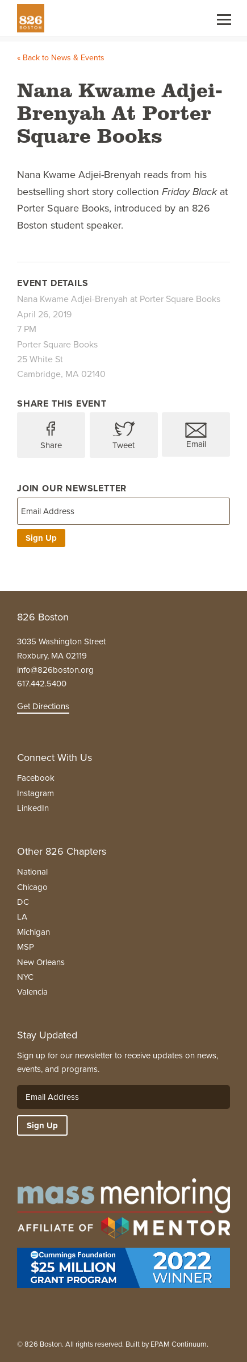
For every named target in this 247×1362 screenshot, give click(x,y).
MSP (25, 947)
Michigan (33, 932)
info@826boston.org (55, 670)
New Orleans (41, 962)
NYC (25, 977)
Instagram (35, 793)
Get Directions (43, 706)
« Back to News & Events (60, 58)
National (32, 872)
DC (23, 902)
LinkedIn (33, 808)
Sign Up (41, 538)
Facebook (36, 778)
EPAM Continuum (178, 1344)
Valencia (32, 992)
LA (22, 916)
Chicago (32, 887)
